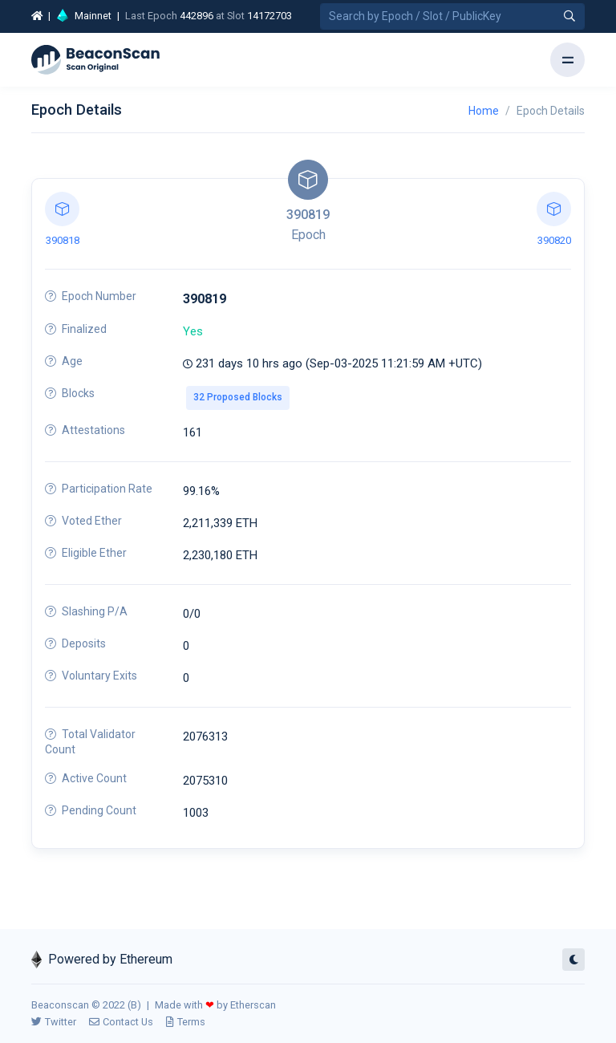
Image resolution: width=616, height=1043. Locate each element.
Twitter (53, 1022)
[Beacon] (95, 60)
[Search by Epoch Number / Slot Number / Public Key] (452, 16)
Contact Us (121, 1022)
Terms (185, 1022)
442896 (196, 16)
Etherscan (253, 1005)
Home (483, 110)
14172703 (269, 16)
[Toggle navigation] (567, 60)
